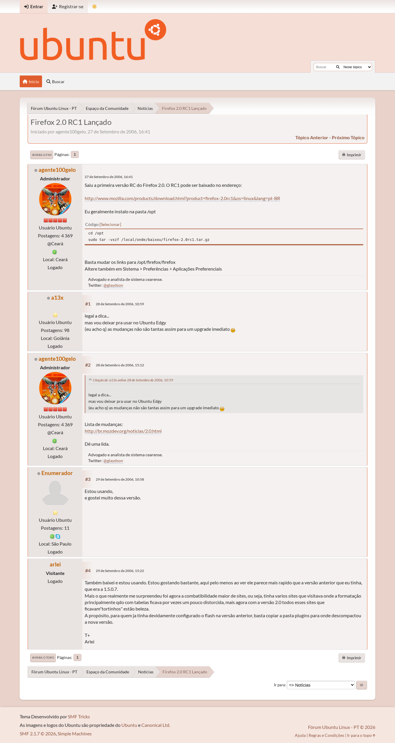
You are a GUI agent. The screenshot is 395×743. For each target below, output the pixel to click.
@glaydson (113, 285)
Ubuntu (129, 725)
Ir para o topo (43, 657)
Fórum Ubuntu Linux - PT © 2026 (341, 727)
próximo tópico (348, 137)
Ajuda (300, 735)
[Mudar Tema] (94, 6)
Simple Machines (75, 733)
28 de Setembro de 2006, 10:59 (120, 304)
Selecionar (110, 224)
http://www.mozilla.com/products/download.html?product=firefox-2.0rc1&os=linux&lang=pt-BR (182, 198)
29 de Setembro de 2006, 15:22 (120, 571)
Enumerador (57, 472)
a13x (57, 297)
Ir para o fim (41, 155)
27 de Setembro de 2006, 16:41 (109, 177)
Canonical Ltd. (155, 725)
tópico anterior (311, 137)
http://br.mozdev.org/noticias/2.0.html (123, 431)
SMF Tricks (79, 716)
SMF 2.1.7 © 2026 (38, 733)
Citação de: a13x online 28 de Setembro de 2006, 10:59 (133, 380)
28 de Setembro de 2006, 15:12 (120, 365)
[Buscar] (337, 67)
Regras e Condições (326, 735)
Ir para (279, 684)
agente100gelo (57, 169)
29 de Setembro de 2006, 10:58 (120, 479)
